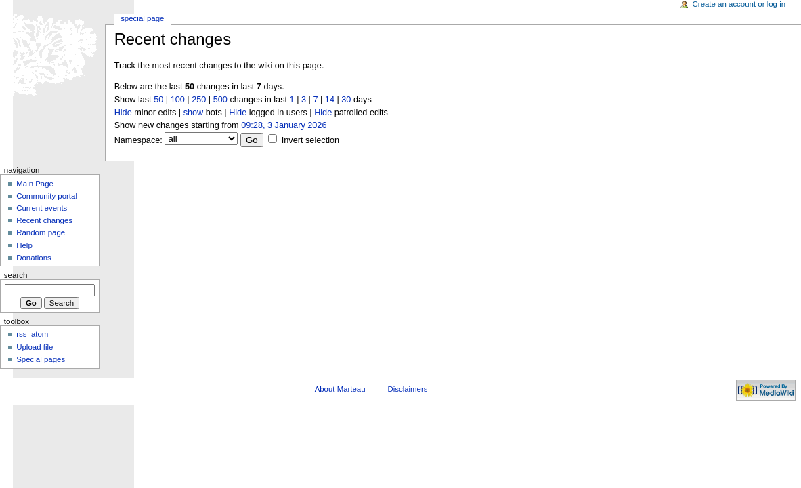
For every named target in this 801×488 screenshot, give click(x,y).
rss (21, 334)
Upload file (34, 347)
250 (199, 99)
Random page (40, 232)
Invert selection (310, 140)
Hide (123, 112)
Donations (33, 257)
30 (346, 99)
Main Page (34, 184)
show (193, 112)
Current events (41, 208)
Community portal (46, 196)
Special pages (40, 359)
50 (158, 99)
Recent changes (44, 220)
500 (220, 99)
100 (178, 99)
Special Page (142, 18)
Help (24, 245)
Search (16, 275)
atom (39, 334)
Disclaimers (407, 389)
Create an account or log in (739, 4)
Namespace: (138, 140)
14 (329, 99)
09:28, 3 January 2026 (283, 125)
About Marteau (340, 389)
